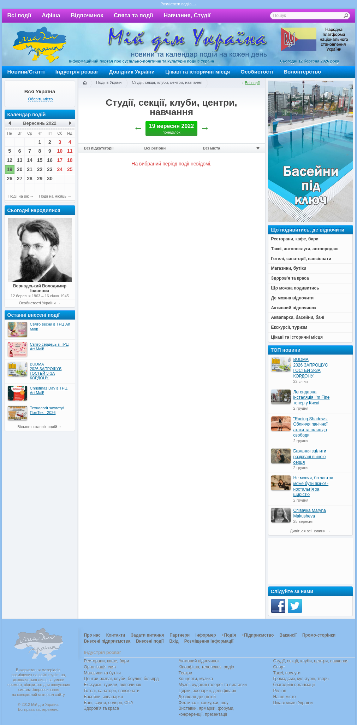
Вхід (174, 641)
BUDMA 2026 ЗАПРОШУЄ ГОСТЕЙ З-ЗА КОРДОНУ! (310, 368)
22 (40, 169)
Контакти (115, 635)
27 (20, 178)
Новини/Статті (26, 72)
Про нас (92, 635)
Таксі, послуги (287, 673)
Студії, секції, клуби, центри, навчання (167, 82)
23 (50, 169)
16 (50, 160)
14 (29, 160)
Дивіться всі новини (307, 531)
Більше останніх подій (37, 427)
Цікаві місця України (293, 702)
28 (29, 178)
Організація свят (100, 667)
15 (40, 160)
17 (60, 160)
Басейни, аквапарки (103, 696)
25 (70, 169)
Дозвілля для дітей (197, 696)
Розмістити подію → (179, 4)
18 (70, 160)
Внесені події (149, 641)
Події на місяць (53, 196)
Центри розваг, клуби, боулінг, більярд (121, 678)
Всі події (19, 15)
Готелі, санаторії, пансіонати (112, 690)
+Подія (228, 635)
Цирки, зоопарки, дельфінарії (207, 690)
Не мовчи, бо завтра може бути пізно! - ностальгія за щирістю (313, 486)
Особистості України (37, 303)
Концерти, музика (196, 678)
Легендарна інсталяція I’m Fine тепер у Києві (311, 397)
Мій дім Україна (39, 45)
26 (9, 178)
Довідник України (132, 72)
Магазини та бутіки (102, 673)
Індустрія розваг (77, 72)
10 (60, 151)
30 (50, 178)
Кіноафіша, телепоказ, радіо (206, 667)
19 (9, 169)
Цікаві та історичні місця (197, 72)
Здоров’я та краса (101, 708)
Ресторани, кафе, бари (106, 661)
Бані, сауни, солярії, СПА (108, 702)
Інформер (205, 635)
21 (29, 169)
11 (70, 151)
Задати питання (147, 635)
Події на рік (18, 196)
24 (60, 169)
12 (9, 160)
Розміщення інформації (208, 641)
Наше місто (284, 696)
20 (20, 169)
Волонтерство (302, 72)
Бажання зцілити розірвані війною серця (309, 456)
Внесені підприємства (107, 641)
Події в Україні (109, 82)
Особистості (256, 72)
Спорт (279, 667)
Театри (185, 673)
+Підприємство (258, 635)
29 (40, 178)
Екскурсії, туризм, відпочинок (112, 684)
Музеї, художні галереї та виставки (213, 684)
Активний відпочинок (199, 661)
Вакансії (288, 635)
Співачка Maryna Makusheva (309, 513)
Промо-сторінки (318, 635)
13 (20, 160)
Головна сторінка (85, 83)
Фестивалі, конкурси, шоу (203, 702)
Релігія (279, 690)
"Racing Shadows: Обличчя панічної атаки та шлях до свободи (310, 427)
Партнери (179, 635)
